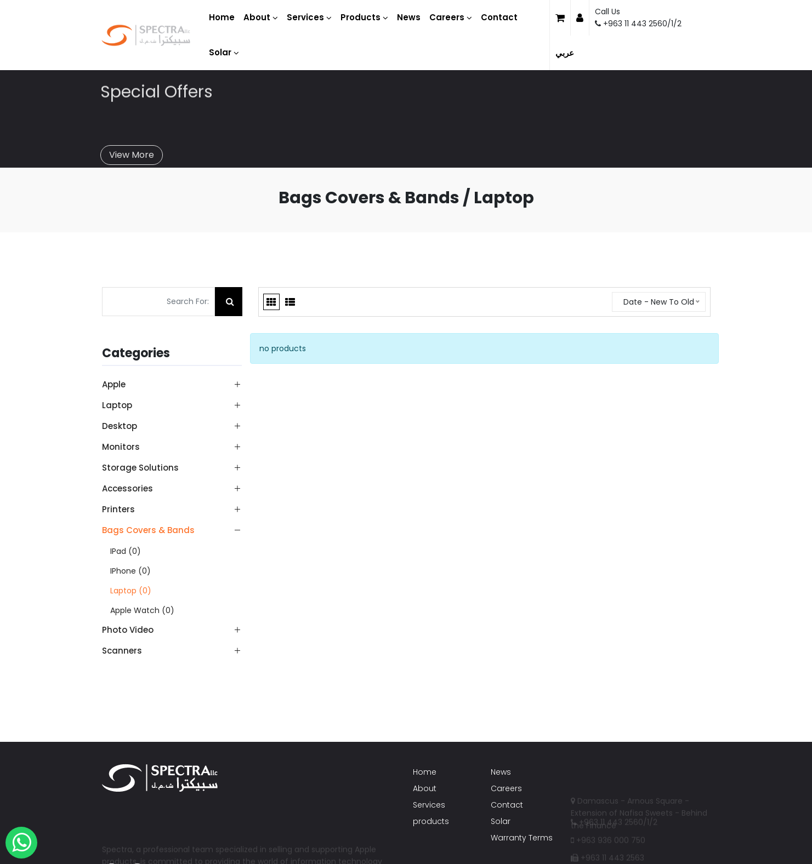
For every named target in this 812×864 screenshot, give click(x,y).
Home (424, 772)
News (501, 772)
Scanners (122, 650)
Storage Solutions (140, 467)
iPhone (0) (130, 570)
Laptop (117, 405)
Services (429, 805)
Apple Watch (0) (142, 610)
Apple (114, 384)
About (424, 788)
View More (131, 149)
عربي (564, 53)
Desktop (119, 426)
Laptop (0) (130, 590)
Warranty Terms (522, 838)
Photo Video (128, 630)
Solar (500, 821)
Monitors (121, 447)
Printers (118, 509)
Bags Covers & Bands (148, 530)
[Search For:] (158, 301)
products (431, 821)
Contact (507, 805)
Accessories (127, 488)
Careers (506, 788)
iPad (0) (125, 551)
